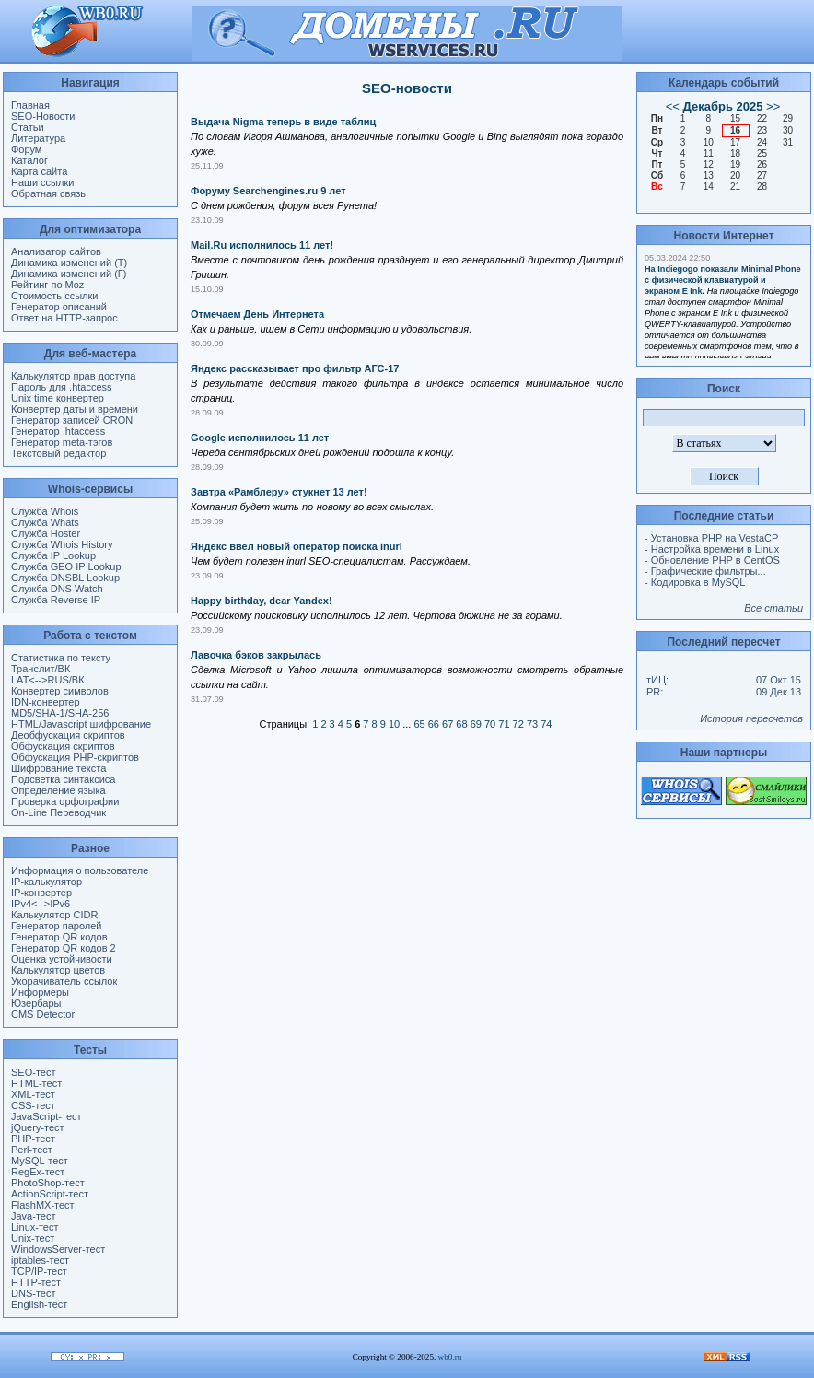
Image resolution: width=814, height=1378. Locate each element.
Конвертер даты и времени (74, 409)
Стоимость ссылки (54, 295)
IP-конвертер (41, 892)
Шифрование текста (58, 768)
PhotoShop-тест (48, 1182)
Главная (30, 105)
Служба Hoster (45, 533)
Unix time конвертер (57, 397)
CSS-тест (33, 1105)
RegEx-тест (37, 1171)
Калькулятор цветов (58, 969)
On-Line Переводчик (58, 812)
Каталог (29, 160)
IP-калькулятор (46, 881)
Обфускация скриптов (63, 746)
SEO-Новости (43, 116)
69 (476, 724)
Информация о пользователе (79, 870)
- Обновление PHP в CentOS (712, 560)
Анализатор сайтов (56, 251)
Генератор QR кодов (59, 936)
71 (503, 724)
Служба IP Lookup (53, 555)
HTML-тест (36, 1083)
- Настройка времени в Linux (712, 549)
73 (532, 724)
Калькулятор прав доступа (73, 375)
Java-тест (33, 1215)
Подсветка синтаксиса (63, 779)
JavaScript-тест (46, 1116)
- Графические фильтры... (705, 571)
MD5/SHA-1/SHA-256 (60, 712)
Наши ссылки (42, 182)
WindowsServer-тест (58, 1249)
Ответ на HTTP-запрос (64, 317)
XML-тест (33, 1094)
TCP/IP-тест (39, 1271)
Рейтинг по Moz (47, 284)
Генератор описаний (59, 306)
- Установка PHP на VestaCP (711, 537)
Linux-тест (35, 1226)
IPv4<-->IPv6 (40, 903)
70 (489, 724)
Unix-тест (32, 1238)
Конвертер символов (60, 690)
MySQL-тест (39, 1160)
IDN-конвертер (45, 701)
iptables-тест (40, 1260)
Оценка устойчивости (61, 958)
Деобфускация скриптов (68, 735)
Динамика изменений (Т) (69, 262)
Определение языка (58, 790)
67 (447, 724)
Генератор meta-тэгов (61, 442)
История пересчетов (751, 718)
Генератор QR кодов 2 (63, 947)
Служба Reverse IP (55, 599)
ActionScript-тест (49, 1193)
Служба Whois (44, 511)
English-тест (39, 1304)
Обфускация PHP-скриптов (75, 757)
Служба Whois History (62, 544)
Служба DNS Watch (57, 588)
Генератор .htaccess (58, 431)
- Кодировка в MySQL (695, 582)
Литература (38, 138)
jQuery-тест (37, 1127)
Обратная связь (48, 193)
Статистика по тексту (60, 657)
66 (433, 724)
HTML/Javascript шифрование (81, 724)
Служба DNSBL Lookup (65, 577)
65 (418, 724)
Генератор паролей (56, 925)
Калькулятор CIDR (54, 914)
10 (394, 724)
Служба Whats (45, 522)
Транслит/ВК (40, 668)
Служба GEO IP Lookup (66, 566)
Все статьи (773, 607)
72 (518, 724)
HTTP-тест (36, 1282)
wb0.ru (450, 1356)
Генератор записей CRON (72, 420)
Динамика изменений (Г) (69, 273)
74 (546, 724)
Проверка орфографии (65, 801)
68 (461, 724)
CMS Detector (43, 1014)
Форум (26, 149)
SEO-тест (33, 1072)
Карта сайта (39, 171)
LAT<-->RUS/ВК (48, 679)
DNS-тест (33, 1293)
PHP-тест (33, 1138)
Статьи (27, 127)
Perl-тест (31, 1149)
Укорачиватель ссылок (64, 981)
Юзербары (36, 1003)
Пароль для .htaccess (61, 386)
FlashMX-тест (43, 1204)
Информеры (40, 992)
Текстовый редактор (58, 453)
